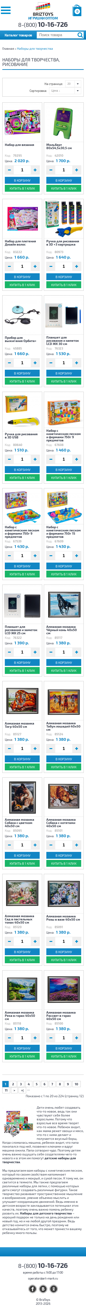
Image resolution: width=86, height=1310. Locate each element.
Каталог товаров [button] (18, 35)
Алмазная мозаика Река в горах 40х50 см (20, 1015)
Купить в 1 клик (22, 188)
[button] (5, 10)
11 (6, 1090)
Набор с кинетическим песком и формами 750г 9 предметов (63, 435)
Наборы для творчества (35, 48)
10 (76, 1084)
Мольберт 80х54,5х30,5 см (59, 146)
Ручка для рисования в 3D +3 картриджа (62, 242)
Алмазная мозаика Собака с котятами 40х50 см (61, 823)
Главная (8, 48)
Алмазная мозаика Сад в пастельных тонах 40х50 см (19, 919)
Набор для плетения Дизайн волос (20, 242)
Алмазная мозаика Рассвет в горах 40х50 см (61, 1015)
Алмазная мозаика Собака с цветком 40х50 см (19, 823)
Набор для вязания (19, 145)
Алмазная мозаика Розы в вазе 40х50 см (63, 917)
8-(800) (43, 24)
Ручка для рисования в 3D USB (21, 435)
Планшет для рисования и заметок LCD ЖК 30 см (62, 340)
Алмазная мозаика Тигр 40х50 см (19, 724)
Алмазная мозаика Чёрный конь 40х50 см (61, 630)
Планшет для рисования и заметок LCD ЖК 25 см (21, 630)
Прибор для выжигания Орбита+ (20, 339)
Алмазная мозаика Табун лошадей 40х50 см (63, 726)
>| (22, 1090)
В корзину (22, 180)
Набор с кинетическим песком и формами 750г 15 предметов (63, 531)
